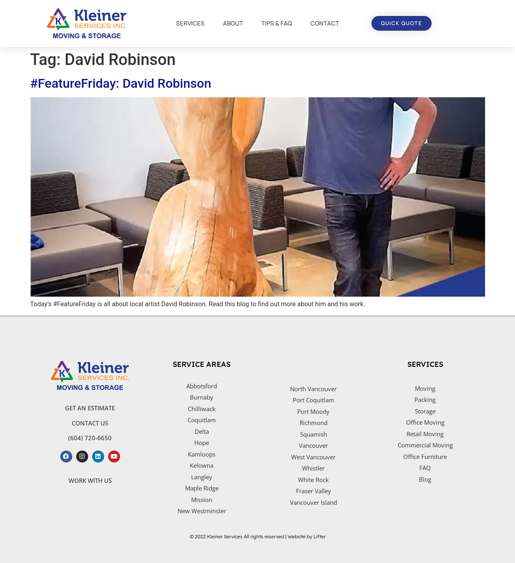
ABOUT (233, 23)
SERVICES (190, 23)
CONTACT (324, 23)
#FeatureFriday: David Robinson (120, 83)
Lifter (320, 536)
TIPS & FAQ (276, 23)
